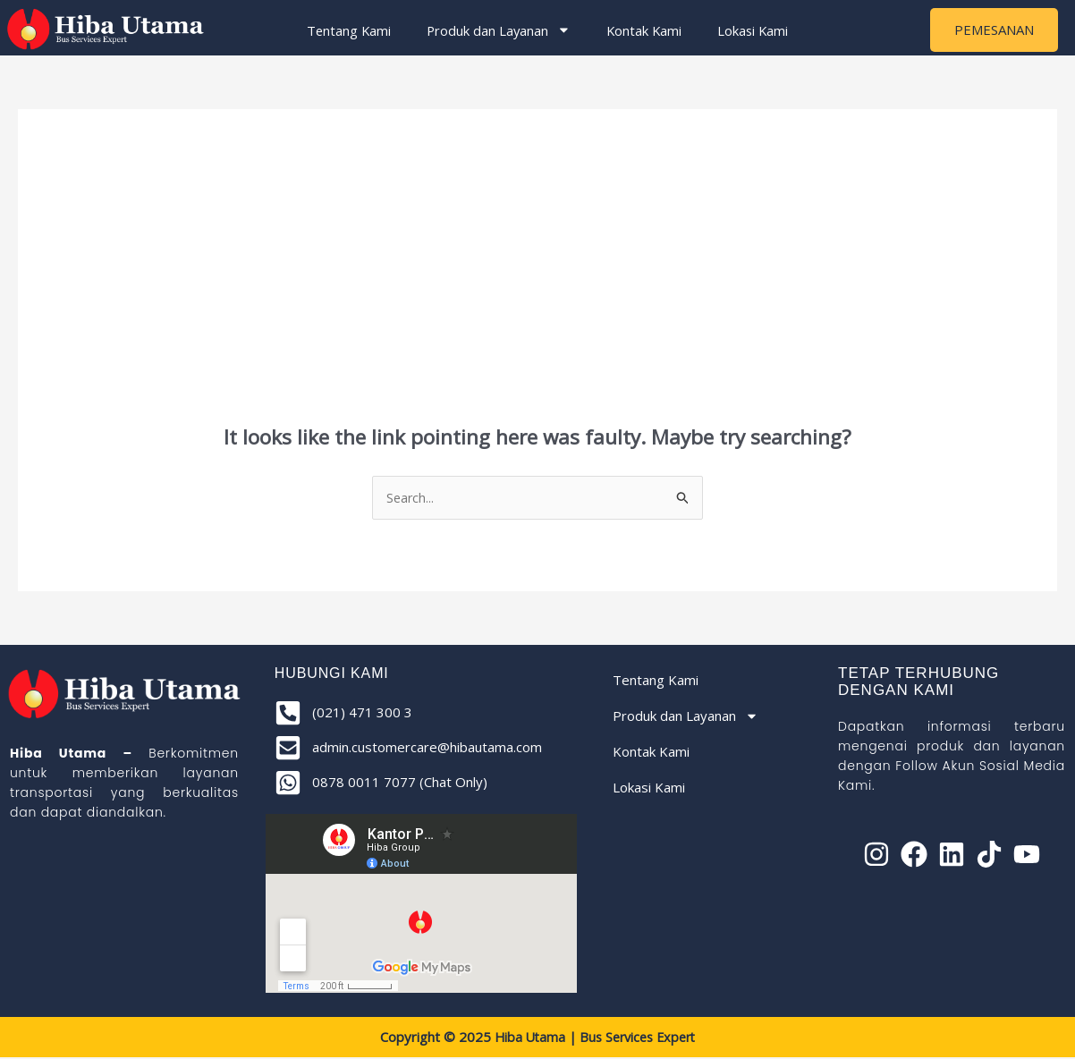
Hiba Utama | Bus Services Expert (594, 1039)
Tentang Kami (342, 30)
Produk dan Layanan (494, 31)
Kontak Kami (641, 30)
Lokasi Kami (751, 30)
